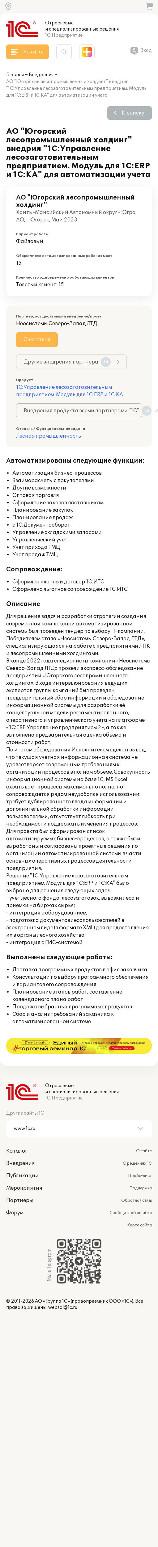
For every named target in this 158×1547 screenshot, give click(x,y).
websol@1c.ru (62, 1291)
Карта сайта (139, 1209)
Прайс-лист (140, 1159)
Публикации (22, 1160)
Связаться (36, 340)
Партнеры (19, 1184)
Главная (15, 75)
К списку (133, 113)
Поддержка (140, 1172)
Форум (14, 1197)
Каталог (16, 1135)
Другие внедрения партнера (67, 362)
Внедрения (41, 75)
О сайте (144, 1135)
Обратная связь (136, 1184)
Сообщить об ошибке (130, 1196)
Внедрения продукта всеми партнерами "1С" (83, 411)
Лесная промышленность (48, 436)
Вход (146, 50)
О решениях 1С (137, 1147)
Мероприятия (24, 1172)
